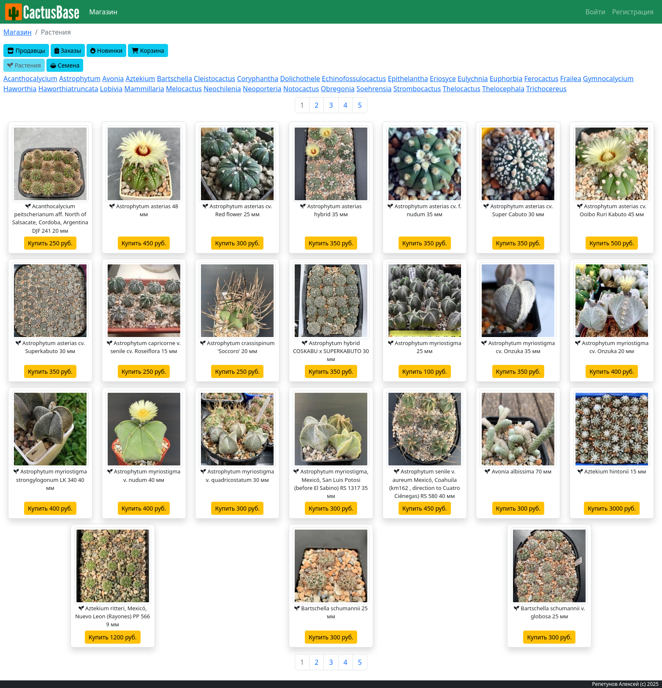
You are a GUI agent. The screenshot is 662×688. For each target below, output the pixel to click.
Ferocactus (541, 78)
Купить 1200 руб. (113, 637)
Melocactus (184, 88)
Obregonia (338, 88)
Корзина (148, 50)
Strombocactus (417, 88)
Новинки (106, 50)
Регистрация (633, 11)
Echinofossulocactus (354, 78)
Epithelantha (408, 78)
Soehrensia (373, 88)
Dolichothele (300, 78)
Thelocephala (503, 88)
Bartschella (174, 78)
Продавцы (26, 50)
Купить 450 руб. (144, 243)
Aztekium (140, 78)
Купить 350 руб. (331, 243)
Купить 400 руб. (611, 371)
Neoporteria (262, 88)
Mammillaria (144, 88)
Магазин (103, 11)
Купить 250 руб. (50, 243)
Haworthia (19, 88)
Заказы (67, 50)
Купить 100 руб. (424, 371)
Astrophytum (79, 78)
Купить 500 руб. (611, 243)
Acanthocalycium (30, 78)
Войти (595, 11)
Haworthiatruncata (68, 88)
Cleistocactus (214, 78)
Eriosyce (443, 78)
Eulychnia (473, 78)
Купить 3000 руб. (612, 508)
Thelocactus (461, 88)
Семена (64, 65)
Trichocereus (546, 88)
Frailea (570, 78)
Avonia (113, 78)
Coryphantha (257, 78)
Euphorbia (506, 78)
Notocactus (301, 88)
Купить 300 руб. (237, 243)
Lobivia (111, 88)
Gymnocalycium (608, 78)
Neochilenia (222, 88)
